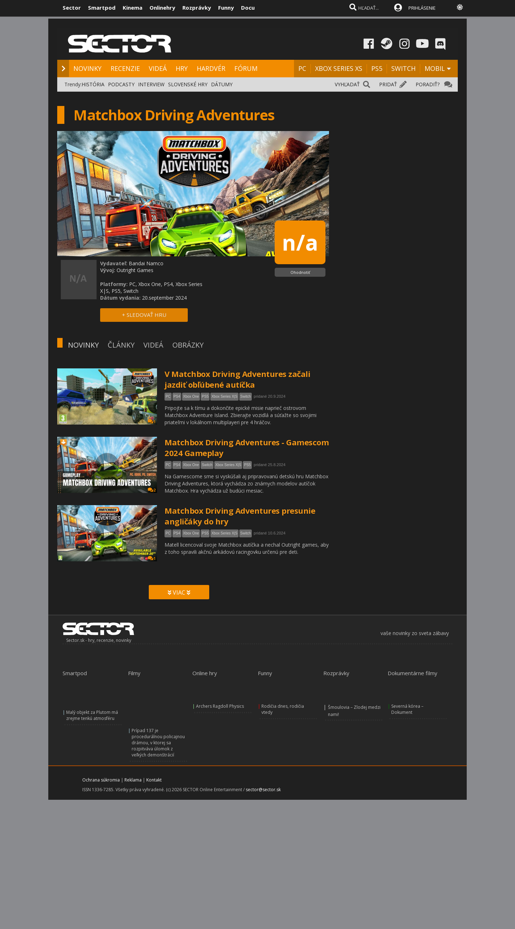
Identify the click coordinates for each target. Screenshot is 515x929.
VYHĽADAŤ (347, 84)
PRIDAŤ (388, 84)
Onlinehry (162, 7)
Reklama (133, 780)
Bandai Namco (146, 263)
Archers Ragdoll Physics (220, 706)
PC (302, 68)
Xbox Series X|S (224, 396)
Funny (226, 7)
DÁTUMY (221, 84)
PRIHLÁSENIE (422, 8)
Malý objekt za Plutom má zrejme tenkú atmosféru (92, 715)
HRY (182, 68)
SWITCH (403, 68)
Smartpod (102, 7)
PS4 (176, 396)
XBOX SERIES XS (338, 68)
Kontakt (154, 780)
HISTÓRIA (93, 84)
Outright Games (135, 270)
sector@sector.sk (263, 790)
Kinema (132, 7)
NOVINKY (87, 68)
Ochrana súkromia (101, 780)
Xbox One (191, 396)
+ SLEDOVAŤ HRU (144, 314)
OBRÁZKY (187, 345)
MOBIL (435, 68)
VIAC (179, 592)
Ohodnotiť (300, 272)
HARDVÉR (211, 68)
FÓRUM (246, 68)
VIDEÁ (158, 68)
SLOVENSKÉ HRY (187, 84)
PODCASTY (121, 84)
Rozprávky (196, 7)
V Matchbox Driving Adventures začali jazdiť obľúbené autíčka (237, 379)
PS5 (376, 68)
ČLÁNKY (121, 345)
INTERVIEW (151, 84)
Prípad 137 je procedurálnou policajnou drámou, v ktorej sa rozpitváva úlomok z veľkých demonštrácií (158, 742)
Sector (72, 7)
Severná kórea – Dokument (407, 709)
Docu (248, 7)
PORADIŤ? (428, 84)
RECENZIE (125, 68)
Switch (245, 396)
